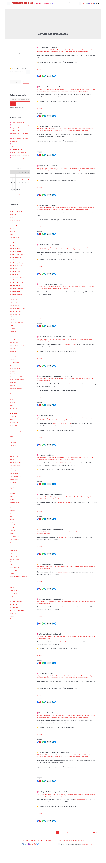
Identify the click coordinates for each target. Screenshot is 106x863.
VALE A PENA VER (14, 613)
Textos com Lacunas (15, 596)
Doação (12, 410)
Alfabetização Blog (22, 3)
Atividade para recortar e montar (18, 282)
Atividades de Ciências (15, 296)
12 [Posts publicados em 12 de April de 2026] (28, 184)
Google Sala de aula (15, 462)
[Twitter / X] (98, 3)
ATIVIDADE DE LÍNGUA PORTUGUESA (62, 434)
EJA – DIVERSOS (14, 428)
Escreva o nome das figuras (17, 436)
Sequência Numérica (15, 564)
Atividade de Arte (14, 251)
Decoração (12, 371)
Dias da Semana (14, 388)
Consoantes (13, 353)
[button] (43, 3)
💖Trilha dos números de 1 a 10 (18, 152)
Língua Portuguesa (15, 493)
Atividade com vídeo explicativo (18, 245)
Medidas (12, 504)
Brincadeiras (13, 334)
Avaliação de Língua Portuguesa (18, 314)
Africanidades (13, 220)
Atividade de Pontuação (16, 277)
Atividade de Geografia (16, 262)
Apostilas (12, 234)
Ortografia (12, 536)
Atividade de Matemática (16, 271)
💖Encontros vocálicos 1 (45, 466)
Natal (11, 522)
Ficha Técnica (13, 450)
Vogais (11, 627)
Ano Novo (12, 228)
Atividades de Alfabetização (17, 294)
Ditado (11, 399)
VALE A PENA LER (14, 610)
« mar (19, 199)
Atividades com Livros (15, 291)
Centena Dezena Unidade (16, 345)
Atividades (12, 285)
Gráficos (12, 465)
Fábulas (12, 442)
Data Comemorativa (15, 368)
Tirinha (11, 601)
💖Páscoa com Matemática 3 (17, 163)
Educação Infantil (14, 413)
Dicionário (12, 390)
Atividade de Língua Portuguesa (18, 268)
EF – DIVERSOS (14, 416)
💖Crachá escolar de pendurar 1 (48, 254)
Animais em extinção (15, 225)
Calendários (13, 339)
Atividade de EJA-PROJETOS (17, 257)
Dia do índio (13, 379)
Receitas (12, 553)
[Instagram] (89, 3)
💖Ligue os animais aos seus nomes (49, 505)
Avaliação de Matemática (16, 316)
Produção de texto (15, 544)
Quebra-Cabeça (14, 550)
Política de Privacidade (79, 857)
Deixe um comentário (64, 50)
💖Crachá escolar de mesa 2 (47, 171)
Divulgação (13, 408)
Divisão (11, 405)
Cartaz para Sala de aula (16, 342)
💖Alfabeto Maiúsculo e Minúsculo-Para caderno (54, 348)
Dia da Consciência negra (16, 373)
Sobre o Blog (67, 857)
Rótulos (12, 559)
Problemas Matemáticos (16, 541)
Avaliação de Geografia (16, 308)
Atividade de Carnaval (15, 254)
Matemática (13, 499)
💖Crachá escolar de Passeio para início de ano (53, 726)
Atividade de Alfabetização (65, 513)
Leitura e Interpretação (16, 482)
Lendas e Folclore (14, 485)
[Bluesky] (95, 3)
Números (12, 527)
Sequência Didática (15, 561)
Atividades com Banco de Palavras (19, 288)
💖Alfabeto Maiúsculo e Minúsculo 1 (49, 645)
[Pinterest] (91, 3)
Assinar (13, 104)
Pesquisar (26, 82)
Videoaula (12, 621)
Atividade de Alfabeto (15, 248)
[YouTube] (93, 3)
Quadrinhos (13, 547)
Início (21, 857)
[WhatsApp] (86, 3)
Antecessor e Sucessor (16, 231)
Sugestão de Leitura (15, 587)
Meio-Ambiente (14, 510)
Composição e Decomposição (17, 351)
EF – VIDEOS (13, 422)
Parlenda (12, 539)
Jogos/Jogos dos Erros (16, 479)
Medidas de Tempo (15, 507)
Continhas (12, 359)
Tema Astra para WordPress (88, 860)
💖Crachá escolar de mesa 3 (47, 47)
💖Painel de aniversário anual (17, 122)
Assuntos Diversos (14, 242)
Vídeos (11, 624)
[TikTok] (96, 3)
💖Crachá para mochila (45, 684)
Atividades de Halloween (16, 299)
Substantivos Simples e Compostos (19, 581)
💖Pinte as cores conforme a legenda (50, 295)
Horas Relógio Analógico (16, 467)
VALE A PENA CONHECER (17, 607)
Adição (11, 214)
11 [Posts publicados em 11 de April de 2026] (25, 184)
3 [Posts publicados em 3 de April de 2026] (22, 181)
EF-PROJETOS (13, 425)
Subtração (12, 584)
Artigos (11, 240)
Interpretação (13, 476)
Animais (12, 222)
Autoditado (13, 302)
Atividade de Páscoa (15, 274)
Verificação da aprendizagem (17, 616)
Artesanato (13, 237)
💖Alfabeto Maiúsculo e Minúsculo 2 (50, 610)
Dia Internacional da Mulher (17, 382)
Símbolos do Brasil (14, 570)
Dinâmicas (12, 396)
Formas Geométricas (15, 456)
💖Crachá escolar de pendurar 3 (48, 130)
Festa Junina (13, 447)
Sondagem (12, 579)
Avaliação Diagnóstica (15, 319)
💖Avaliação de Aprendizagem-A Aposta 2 (52, 808)
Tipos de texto (13, 598)
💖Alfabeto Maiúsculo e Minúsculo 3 (50, 575)
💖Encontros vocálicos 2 (45, 426)
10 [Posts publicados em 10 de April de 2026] (22, 184)
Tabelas (12, 590)
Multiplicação (13, 516)
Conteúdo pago (14, 356)
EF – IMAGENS (14, 419)
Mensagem (13, 513)
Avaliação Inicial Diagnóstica (17, 328)
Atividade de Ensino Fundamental (19, 259)
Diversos (12, 402)
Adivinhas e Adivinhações (16, 217)
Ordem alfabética (14, 530)
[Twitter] (25, 861)
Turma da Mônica (14, 604)
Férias (11, 445)
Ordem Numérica (14, 533)
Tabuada (12, 593)
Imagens (12, 473)
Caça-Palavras (13, 336)
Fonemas (12, 453)
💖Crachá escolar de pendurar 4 (48, 89)
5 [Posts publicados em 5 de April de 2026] (28, 181)
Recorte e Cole (13, 556)
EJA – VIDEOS (13, 433)
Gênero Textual (14, 459)
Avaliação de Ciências (15, 305)
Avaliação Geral (14, 325)
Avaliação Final (14, 322)
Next (94, 849)
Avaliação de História (15, 311)
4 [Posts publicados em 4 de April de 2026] (25, 181)
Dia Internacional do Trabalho (17, 385)
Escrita (11, 439)
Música (11, 519)
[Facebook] (88, 3)
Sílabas (11, 567)
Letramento (13, 490)
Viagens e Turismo (14, 618)
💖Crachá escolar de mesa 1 (46, 212)
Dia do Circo (13, 376)
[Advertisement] (53, 22)
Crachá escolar (13, 362)
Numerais (12, 524)
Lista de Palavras (14, 496)
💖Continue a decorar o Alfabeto (18, 155)
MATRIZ (12, 502)
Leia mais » (40, 71)
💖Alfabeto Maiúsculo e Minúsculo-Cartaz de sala (54, 387)
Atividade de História (15, 265)
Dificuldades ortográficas (16, 393)
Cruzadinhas (13, 365)
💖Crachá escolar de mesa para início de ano (53, 767)
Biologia (12, 331)
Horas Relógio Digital (15, 470)
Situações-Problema (15, 576)
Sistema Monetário (15, 573)
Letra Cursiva (13, 487)
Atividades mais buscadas (54, 857)
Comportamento (14, 348)
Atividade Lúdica (14, 279)
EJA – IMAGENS (14, 430)
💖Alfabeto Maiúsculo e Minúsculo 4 (50, 540)
